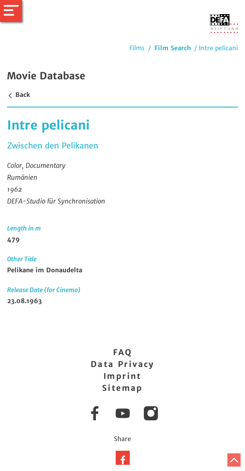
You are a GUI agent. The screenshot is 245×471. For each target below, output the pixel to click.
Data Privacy (122, 364)
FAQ (122, 352)
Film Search (172, 48)
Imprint (122, 376)
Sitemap (122, 388)
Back (18, 95)
